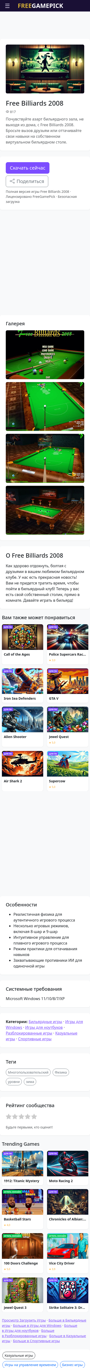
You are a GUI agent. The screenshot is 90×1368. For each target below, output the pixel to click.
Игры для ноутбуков (44, 1027)
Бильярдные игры (45, 1021)
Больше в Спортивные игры (36, 1341)
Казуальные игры (19, 1355)
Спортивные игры (34, 1039)
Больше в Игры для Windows (37, 1325)
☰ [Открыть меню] (7, 6)
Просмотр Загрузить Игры (24, 1320)
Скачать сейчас (27, 168)
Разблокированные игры (29, 1033)
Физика (61, 1072)
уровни (14, 1081)
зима (30, 1081)
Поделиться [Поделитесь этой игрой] (27, 181)
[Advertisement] (45, 23)
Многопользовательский (28, 1072)
